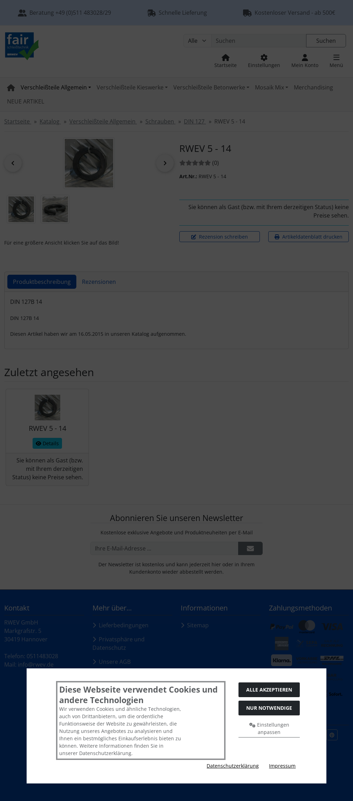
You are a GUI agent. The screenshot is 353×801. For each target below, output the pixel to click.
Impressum (282, 765)
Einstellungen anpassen (269, 728)
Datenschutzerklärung (233, 765)
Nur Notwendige (269, 708)
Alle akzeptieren (269, 689)
